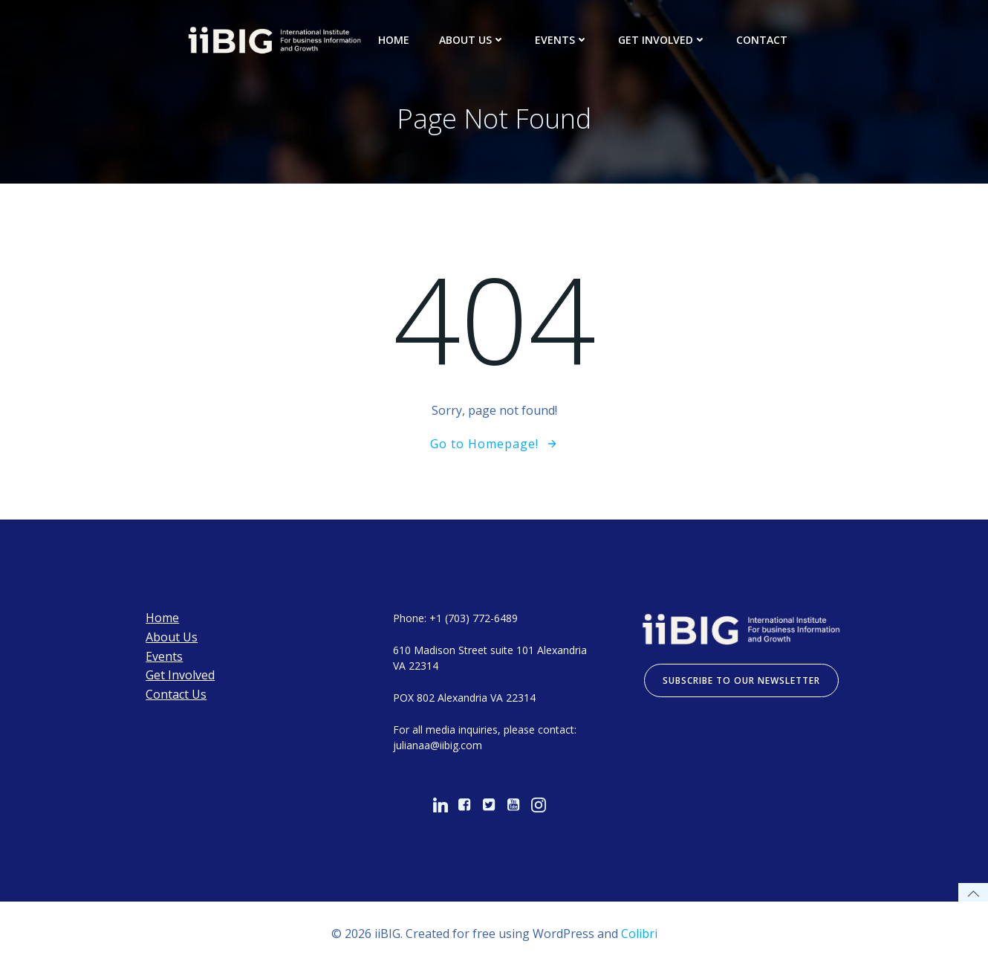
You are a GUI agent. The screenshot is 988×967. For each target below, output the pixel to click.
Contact (761, 40)
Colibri (639, 933)
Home (393, 40)
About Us (472, 40)
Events (561, 40)
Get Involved (662, 40)
